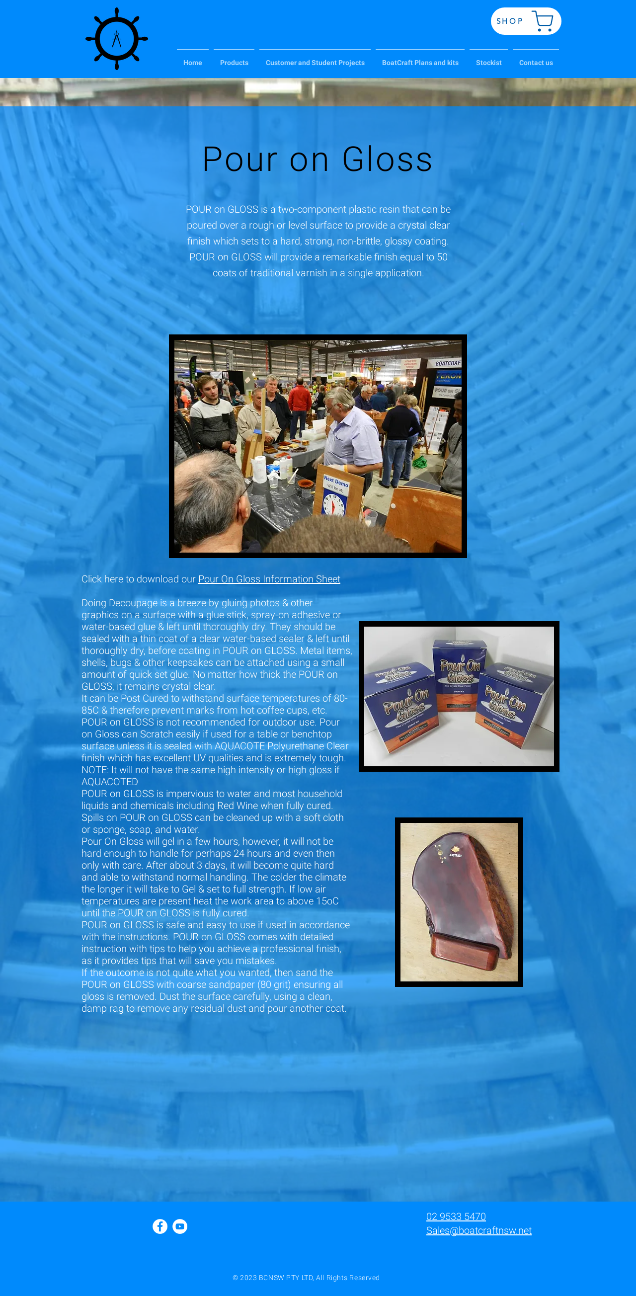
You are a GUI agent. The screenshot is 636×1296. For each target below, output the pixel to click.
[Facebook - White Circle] (160, 1226)
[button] (234, 58)
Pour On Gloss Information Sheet (269, 579)
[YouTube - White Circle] (179, 1226)
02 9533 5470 (456, 1216)
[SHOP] (526, 21)
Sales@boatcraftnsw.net (479, 1230)
